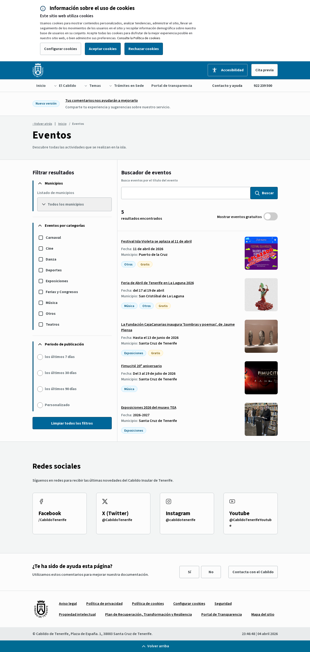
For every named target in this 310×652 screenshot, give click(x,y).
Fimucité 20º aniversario (141, 366)
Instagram (178, 513)
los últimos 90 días (61, 388)
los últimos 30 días (61, 372)
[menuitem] (41, 85)
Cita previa (264, 70)
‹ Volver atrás (42, 124)
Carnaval (53, 237)
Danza (51, 259)
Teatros (52, 324)
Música (52, 302)
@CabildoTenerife (117, 519)
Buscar (264, 193)
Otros (51, 313)
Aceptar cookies (103, 48)
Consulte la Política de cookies (138, 38)
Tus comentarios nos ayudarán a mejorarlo (101, 100)
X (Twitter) (115, 513)
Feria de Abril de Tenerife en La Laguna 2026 (157, 283)
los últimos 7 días (60, 356)
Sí (189, 572)
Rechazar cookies (143, 48)
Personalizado (57, 405)
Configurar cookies (60, 48)
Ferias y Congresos (62, 291)
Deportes (54, 270)
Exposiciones (57, 281)
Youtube (239, 513)
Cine (49, 248)
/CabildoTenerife (52, 519)
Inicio (62, 124)
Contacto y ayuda (227, 85)
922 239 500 (263, 85)
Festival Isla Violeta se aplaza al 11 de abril (156, 241)
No (211, 572)
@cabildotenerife (180, 519)
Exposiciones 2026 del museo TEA (148, 407)
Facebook (49, 513)
